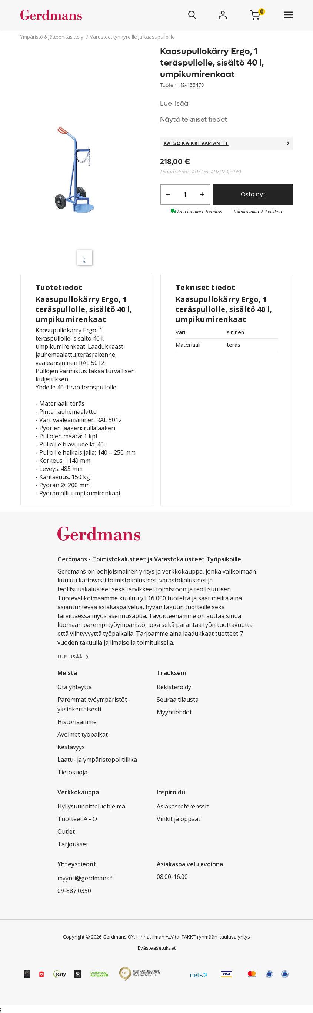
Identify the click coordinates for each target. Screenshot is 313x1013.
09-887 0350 (74, 891)
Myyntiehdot (174, 712)
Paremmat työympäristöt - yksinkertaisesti (94, 704)
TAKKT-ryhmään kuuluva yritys (216, 936)
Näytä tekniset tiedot (193, 119)
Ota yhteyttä (74, 687)
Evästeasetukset (157, 947)
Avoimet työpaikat (82, 734)
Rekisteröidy (174, 687)
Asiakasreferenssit (183, 806)
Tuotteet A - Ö (77, 819)
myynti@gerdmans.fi (85, 878)
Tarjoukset (72, 844)
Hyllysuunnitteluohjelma (91, 806)
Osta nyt (253, 194)
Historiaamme (77, 722)
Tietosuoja (72, 772)
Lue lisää (174, 103)
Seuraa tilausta (178, 699)
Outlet (66, 831)
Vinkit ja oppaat (178, 819)
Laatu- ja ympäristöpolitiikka (97, 759)
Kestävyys (71, 747)
